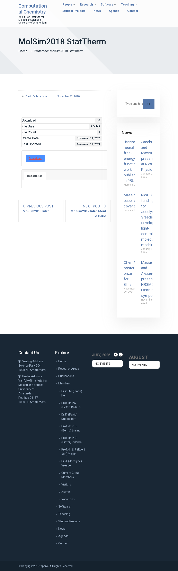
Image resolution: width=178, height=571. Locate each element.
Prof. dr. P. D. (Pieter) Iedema (71, 440)
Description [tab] (35, 175)
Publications (66, 376)
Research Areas (68, 368)
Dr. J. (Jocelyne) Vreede (71, 463)
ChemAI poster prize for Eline (130, 273)
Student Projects (74, 10)
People (67, 4)
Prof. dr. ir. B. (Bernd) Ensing (70, 428)
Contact (132, 10)
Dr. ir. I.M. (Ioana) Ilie (71, 393)
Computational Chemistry (32, 9)
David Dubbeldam (36, 96)
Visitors (66, 484)
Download (35, 158)
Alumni (66, 491)
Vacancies (68, 499)
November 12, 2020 (68, 96)
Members (64, 383)
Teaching (127, 4)
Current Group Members (70, 475)
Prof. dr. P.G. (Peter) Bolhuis (71, 405)
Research (86, 4)
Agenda (114, 10)
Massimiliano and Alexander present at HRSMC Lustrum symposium (152, 279)
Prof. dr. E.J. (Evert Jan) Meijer (73, 451)
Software (107, 4)
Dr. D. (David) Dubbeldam (69, 416)
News (97, 10)
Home (23, 51)
